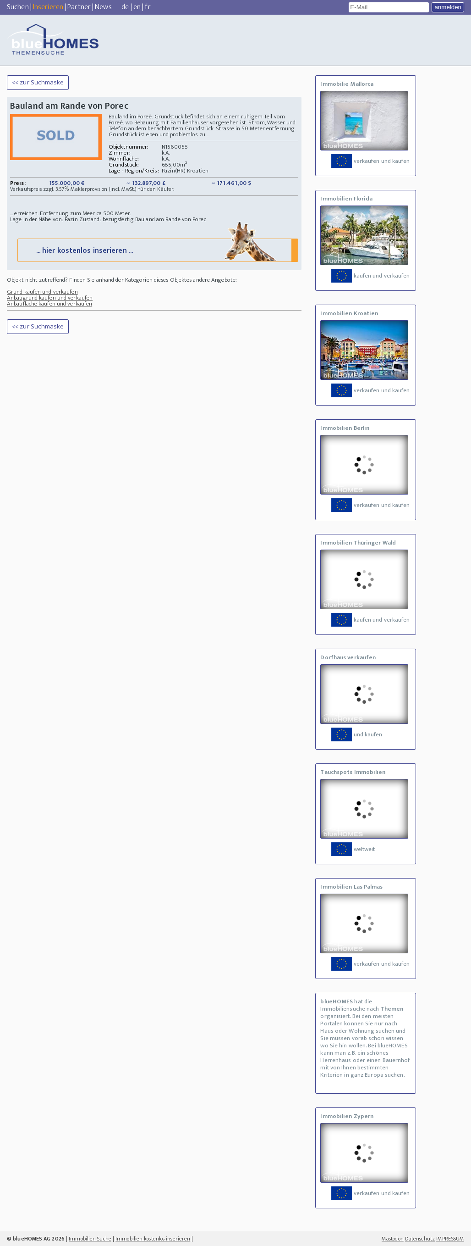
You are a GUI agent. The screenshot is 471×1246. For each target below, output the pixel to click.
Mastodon (393, 1238)
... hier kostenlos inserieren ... (157, 250)
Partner (79, 7)
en (137, 7)
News (103, 7)
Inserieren (48, 7)
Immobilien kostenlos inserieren (152, 1238)
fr (147, 7)
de (125, 7)
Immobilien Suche (90, 1238)
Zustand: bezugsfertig (106, 219)
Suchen (18, 7)
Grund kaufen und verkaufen (42, 292)
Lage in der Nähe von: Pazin (44, 219)
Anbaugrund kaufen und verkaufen (50, 298)
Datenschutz (420, 1238)
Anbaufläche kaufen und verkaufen (49, 304)
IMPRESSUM (450, 1238)
